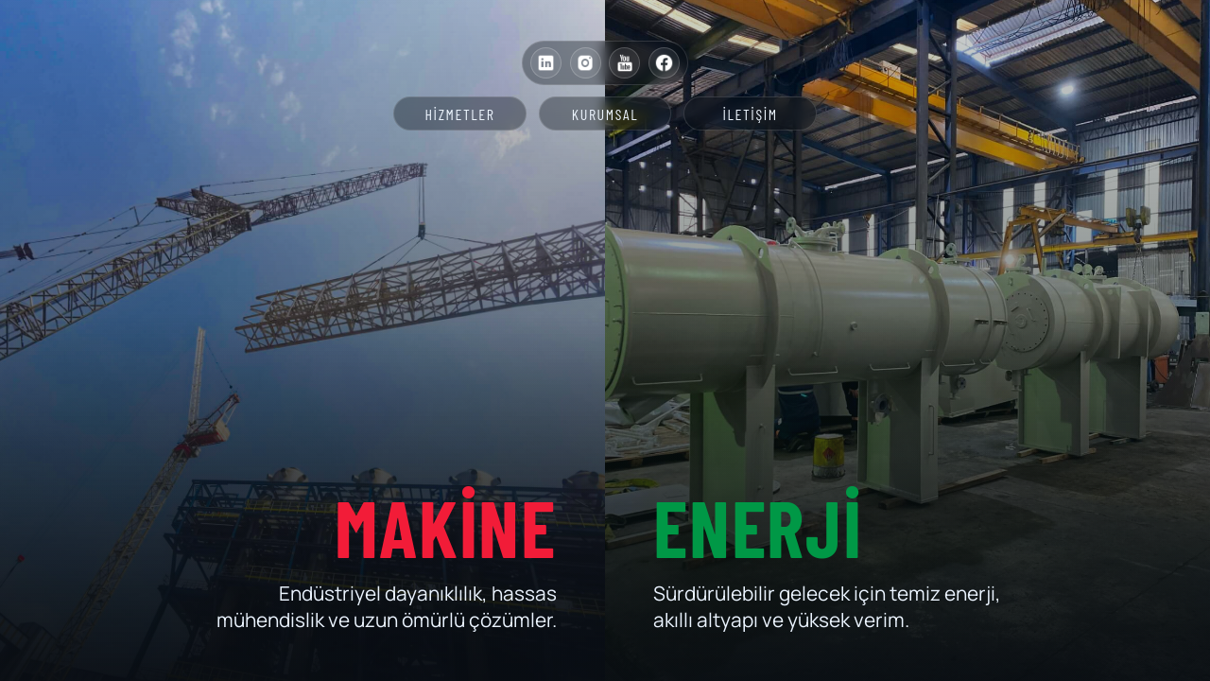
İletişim (750, 114)
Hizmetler (459, 114)
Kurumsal (605, 114)
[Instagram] (585, 63)
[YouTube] (624, 63)
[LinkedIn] (546, 63)
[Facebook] (664, 63)
